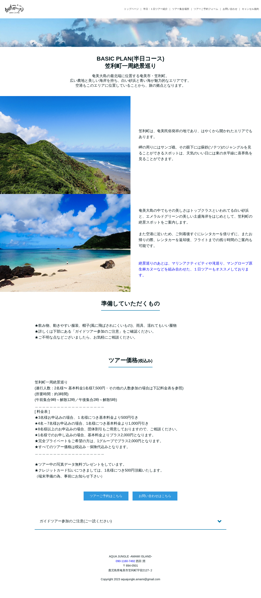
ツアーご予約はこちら (106, 496)
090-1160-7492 (125, 561)
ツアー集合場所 (180, 9)
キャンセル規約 (250, 9)
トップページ (131, 9)
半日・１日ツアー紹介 (155, 9)
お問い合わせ (230, 9)
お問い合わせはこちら (155, 496)
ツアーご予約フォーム (206, 9)
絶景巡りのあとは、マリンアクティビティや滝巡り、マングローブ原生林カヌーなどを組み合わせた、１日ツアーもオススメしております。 (195, 269)
